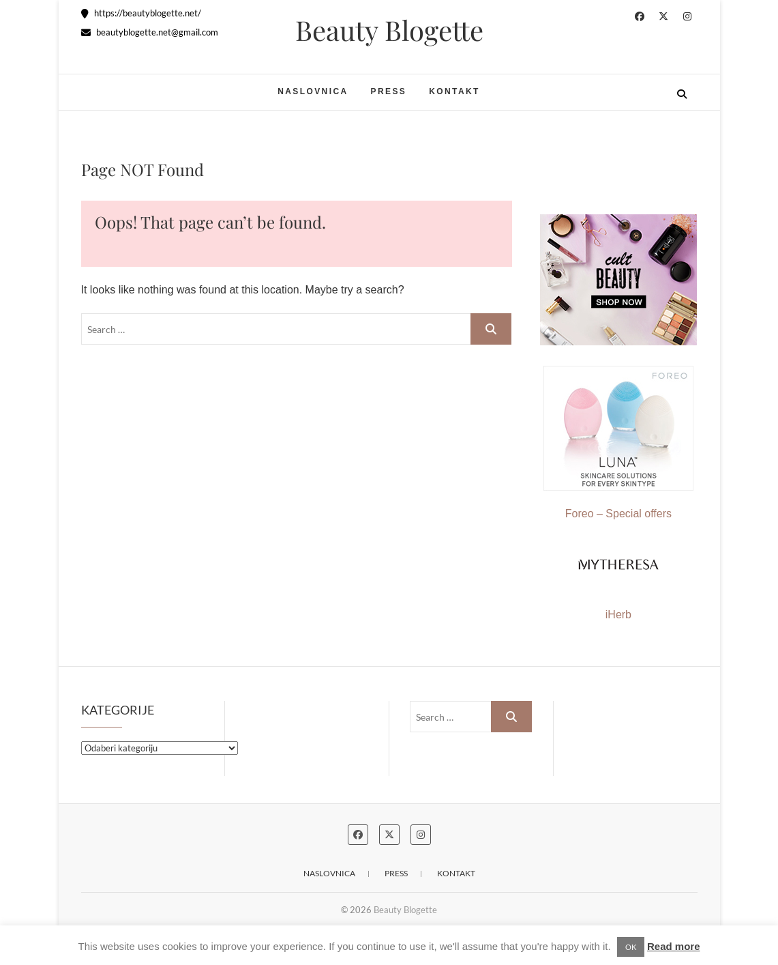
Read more (673, 946)
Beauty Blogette (389, 30)
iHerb (618, 614)
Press (389, 91)
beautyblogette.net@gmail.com (149, 32)
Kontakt (454, 91)
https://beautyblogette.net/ (141, 13)
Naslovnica (313, 91)
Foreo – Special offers (618, 442)
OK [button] (630, 946)
